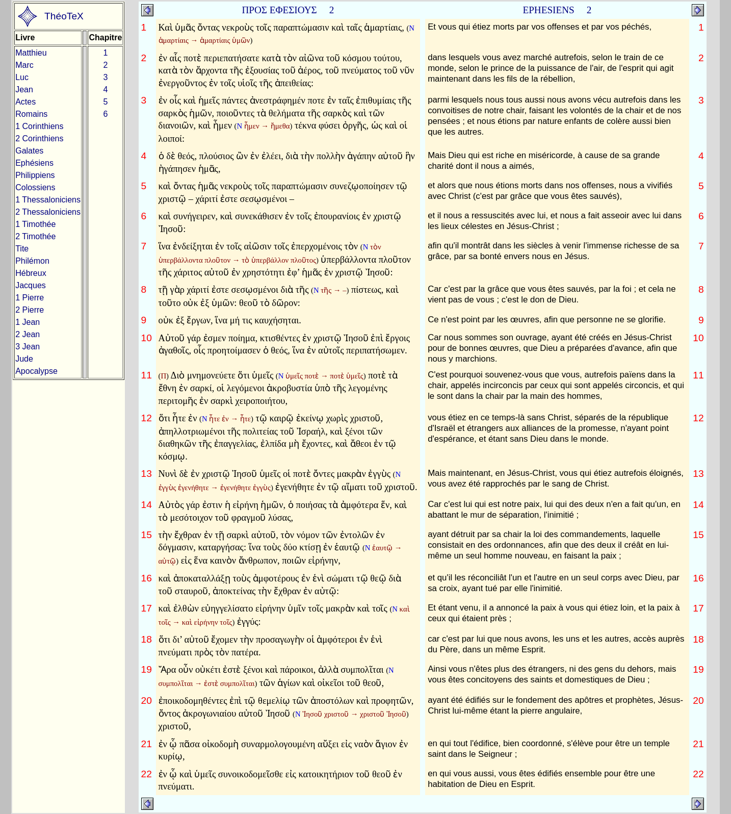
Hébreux (30, 273)
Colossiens (35, 187)
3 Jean (27, 346)
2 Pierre (29, 310)
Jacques (30, 285)
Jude (24, 358)
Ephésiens (34, 163)
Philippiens (35, 175)
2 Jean (27, 334)
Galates (29, 150)
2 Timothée (35, 236)
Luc (22, 77)
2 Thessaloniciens (48, 212)
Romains (31, 114)
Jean (24, 89)
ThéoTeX (64, 16)
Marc (24, 65)
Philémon (32, 261)
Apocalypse (36, 371)
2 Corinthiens (39, 138)
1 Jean (27, 322)
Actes (25, 101)
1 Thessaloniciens (48, 199)
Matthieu (30, 52)
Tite (22, 248)
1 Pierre (29, 297)
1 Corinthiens (39, 126)
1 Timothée (35, 224)
